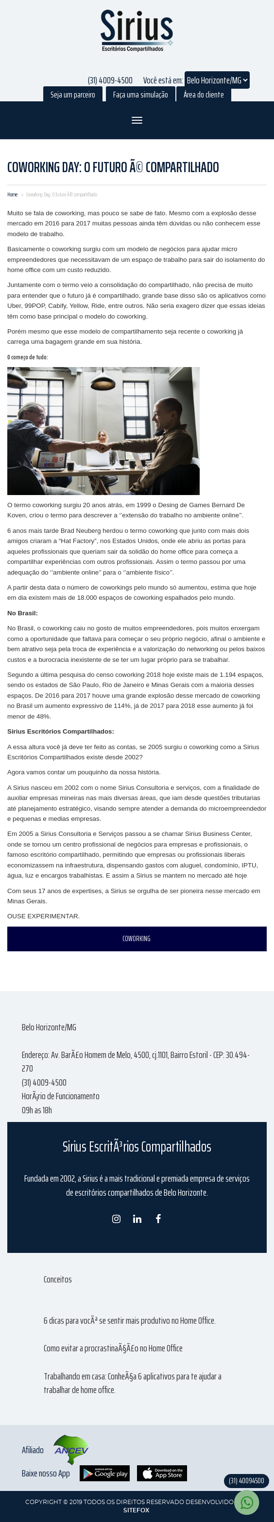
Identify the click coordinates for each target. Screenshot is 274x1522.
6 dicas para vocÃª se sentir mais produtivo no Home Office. (130, 1320)
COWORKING (137, 939)
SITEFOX (136, 1510)
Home (12, 194)
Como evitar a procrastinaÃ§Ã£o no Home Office (113, 1348)
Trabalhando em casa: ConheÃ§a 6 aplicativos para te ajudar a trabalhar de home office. (133, 1383)
